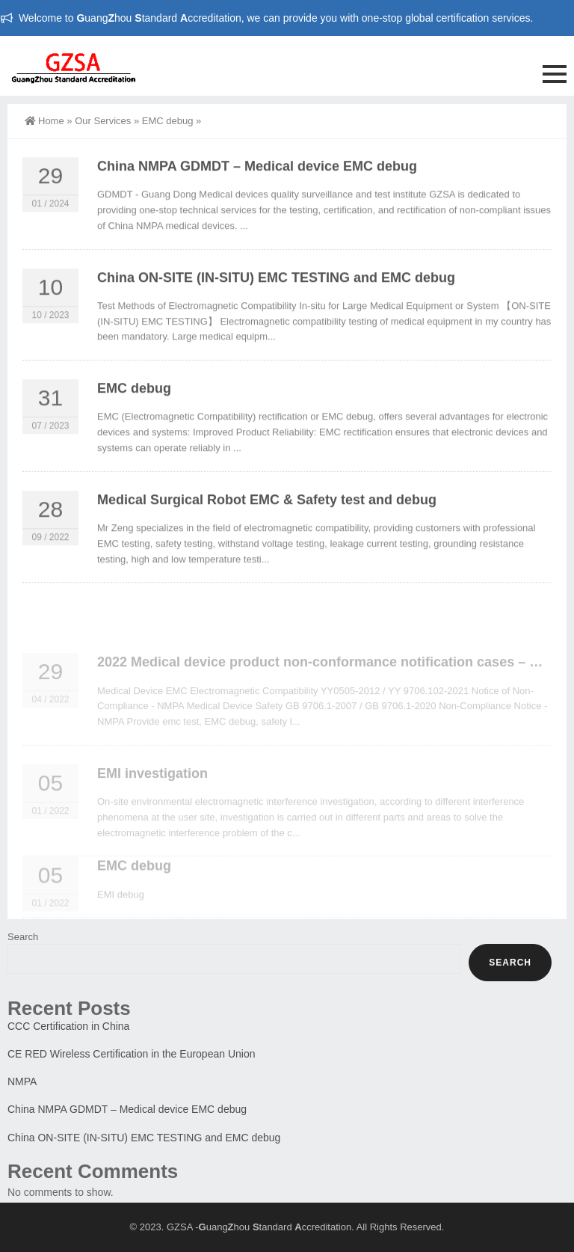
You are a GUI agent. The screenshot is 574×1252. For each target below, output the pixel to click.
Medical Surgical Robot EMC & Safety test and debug (266, 507)
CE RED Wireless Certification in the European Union (131, 1054)
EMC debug (168, 120)
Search (22, 936)
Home (44, 120)
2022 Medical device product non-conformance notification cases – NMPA (332, 693)
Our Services (103, 120)
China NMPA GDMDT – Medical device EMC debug (257, 173)
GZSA (180, 1227)
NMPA (22, 1081)
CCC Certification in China (68, 1026)
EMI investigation (152, 804)
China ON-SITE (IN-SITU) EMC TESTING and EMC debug (276, 284)
